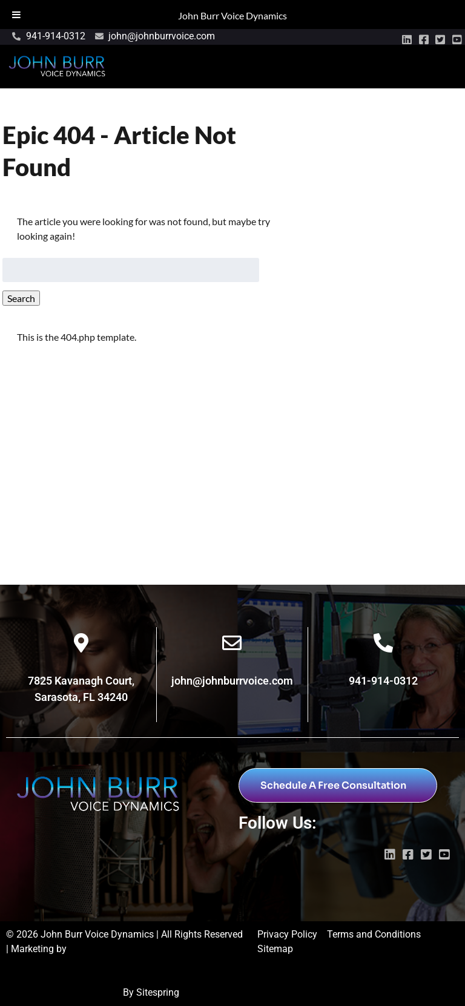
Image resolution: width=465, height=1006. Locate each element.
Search (21, 298)
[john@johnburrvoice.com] (232, 643)
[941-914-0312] (383, 643)
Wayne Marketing (43, 963)
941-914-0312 (383, 680)
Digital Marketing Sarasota (63, 992)
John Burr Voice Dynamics (232, 15)
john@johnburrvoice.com (232, 680)
